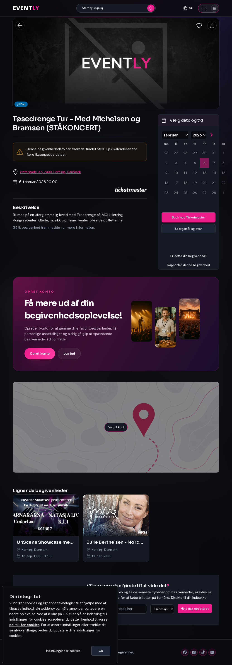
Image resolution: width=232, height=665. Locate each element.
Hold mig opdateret (195, 609)
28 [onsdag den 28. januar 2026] (185, 152)
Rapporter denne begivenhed (188, 265)
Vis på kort (116, 427)
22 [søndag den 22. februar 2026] (223, 182)
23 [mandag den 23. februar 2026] (166, 192)
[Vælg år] (198, 135)
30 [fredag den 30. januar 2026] (204, 152)
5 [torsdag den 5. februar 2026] (195, 162)
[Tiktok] (203, 652)
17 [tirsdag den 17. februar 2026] (176, 182)
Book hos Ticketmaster (188, 217)
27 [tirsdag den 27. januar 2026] (176, 152)
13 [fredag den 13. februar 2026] (204, 172)
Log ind (69, 353)
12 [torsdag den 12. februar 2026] (195, 172)
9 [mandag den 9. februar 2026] (166, 172)
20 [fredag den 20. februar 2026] (204, 182)
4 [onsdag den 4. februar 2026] (185, 162)
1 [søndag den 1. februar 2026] (223, 152)
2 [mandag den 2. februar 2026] (166, 162)
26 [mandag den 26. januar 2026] (166, 152)
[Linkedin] (212, 652)
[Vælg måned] (175, 135)
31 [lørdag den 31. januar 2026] (214, 152)
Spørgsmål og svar (188, 229)
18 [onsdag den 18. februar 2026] (185, 182)
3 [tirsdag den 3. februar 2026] (176, 162)
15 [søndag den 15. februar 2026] (223, 172)
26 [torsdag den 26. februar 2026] (195, 192)
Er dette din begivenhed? (188, 256)
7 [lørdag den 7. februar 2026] (214, 162)
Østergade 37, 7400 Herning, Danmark (50, 172)
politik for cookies (24, 624)
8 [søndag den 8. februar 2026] (223, 162)
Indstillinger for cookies (63, 651)
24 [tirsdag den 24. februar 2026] (176, 192)
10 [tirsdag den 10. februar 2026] (176, 172)
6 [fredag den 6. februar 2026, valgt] (204, 162)
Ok (101, 651)
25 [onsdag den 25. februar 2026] (185, 192)
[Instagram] (194, 652)
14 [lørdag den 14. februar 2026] (214, 172)
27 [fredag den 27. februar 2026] (204, 192)
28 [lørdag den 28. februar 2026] (214, 192)
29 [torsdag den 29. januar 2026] (195, 152)
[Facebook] (184, 652)
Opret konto (40, 353)
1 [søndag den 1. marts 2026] (223, 192)
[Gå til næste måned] (211, 135)
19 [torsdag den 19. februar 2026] (195, 182)
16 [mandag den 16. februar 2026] (166, 182)
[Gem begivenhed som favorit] (199, 25)
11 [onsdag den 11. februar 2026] (185, 172)
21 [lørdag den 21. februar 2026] (214, 182)
